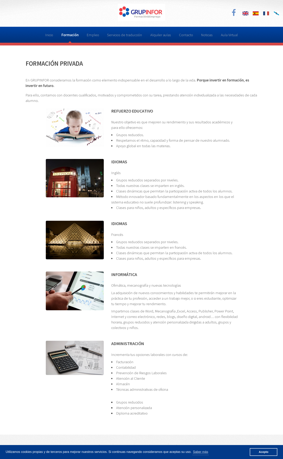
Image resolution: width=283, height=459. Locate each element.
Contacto (186, 35)
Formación (70, 35)
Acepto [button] (263, 451)
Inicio (49, 35)
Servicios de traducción (124, 35)
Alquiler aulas (160, 35)
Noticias (207, 35)
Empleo (93, 35)
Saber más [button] (200, 451)
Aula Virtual (229, 35)
